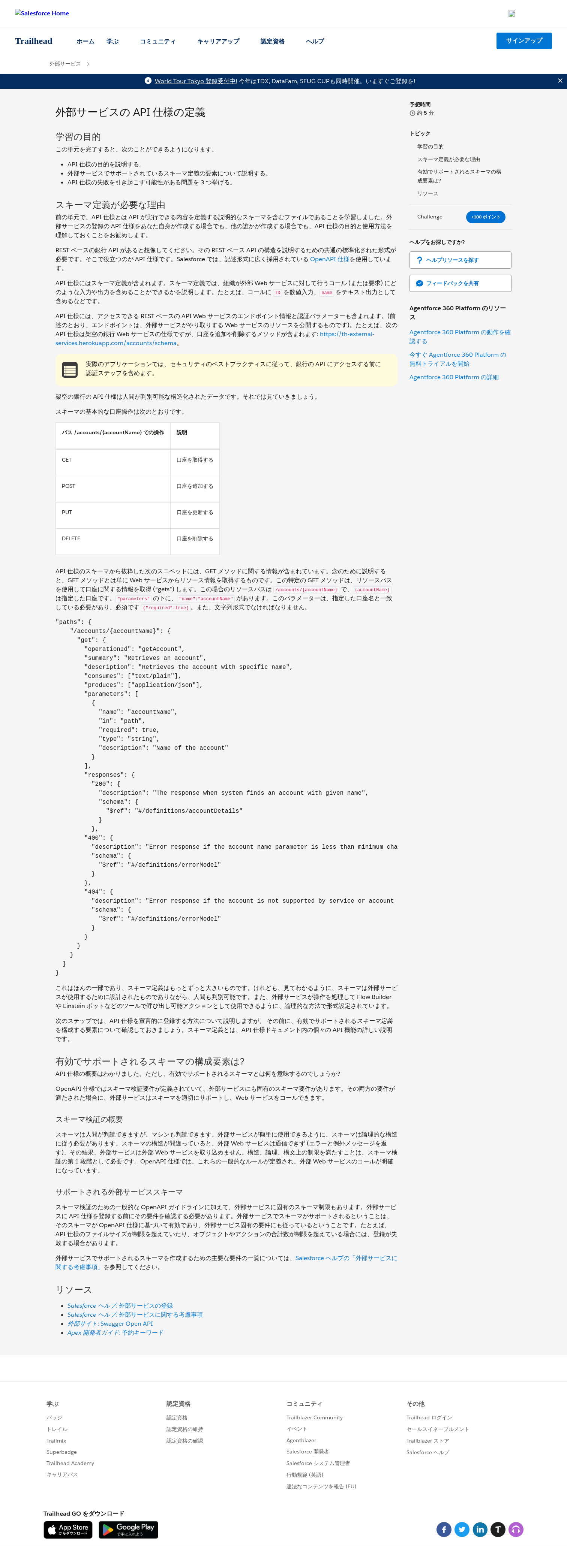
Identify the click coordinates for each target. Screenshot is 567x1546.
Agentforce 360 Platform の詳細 (454, 377)
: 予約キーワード (116, 1333)
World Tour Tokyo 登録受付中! (196, 81)
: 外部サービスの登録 (120, 1306)
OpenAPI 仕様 (330, 259)
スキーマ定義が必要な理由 (448, 159)
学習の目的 (430, 146)
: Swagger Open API (110, 1324)
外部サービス (65, 63)
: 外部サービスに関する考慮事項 (135, 1315)
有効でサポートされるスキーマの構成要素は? (459, 176)
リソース (427, 193)
